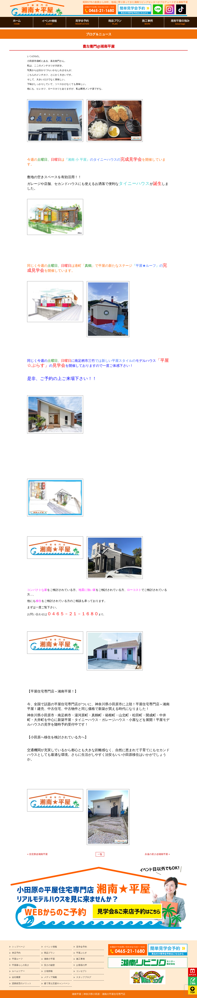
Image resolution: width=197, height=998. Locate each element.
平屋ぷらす (81, 953)
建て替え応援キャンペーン (57, 983)
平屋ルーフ (17, 959)
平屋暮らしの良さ (20, 965)
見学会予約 (81, 947)
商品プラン (49, 953)
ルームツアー (18, 971)
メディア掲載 (50, 977)
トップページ (18, 947)
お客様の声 (81, 965)
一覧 (100, 854)
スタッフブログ (83, 977)
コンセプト (81, 971)
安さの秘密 (49, 965)
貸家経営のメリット (21, 983)
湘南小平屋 (49, 959)
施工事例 (80, 959)
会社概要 (16, 977)
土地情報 (48, 971)
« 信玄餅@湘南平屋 (37, 854)
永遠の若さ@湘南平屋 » (157, 854)
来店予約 (16, 953)
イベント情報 (50, 947)
